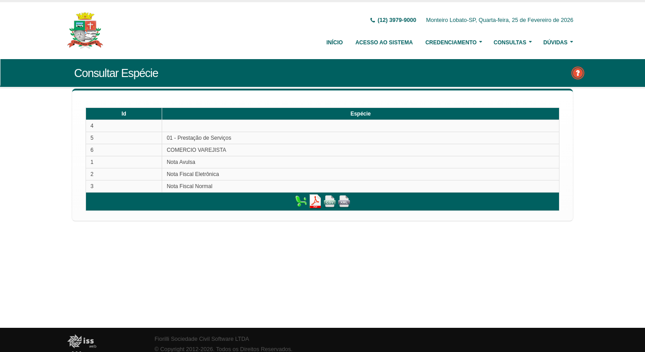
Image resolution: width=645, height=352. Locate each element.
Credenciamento (451, 42)
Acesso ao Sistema (384, 42)
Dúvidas (555, 42)
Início (335, 42)
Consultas (510, 42)
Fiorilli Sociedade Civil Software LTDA (202, 339)
